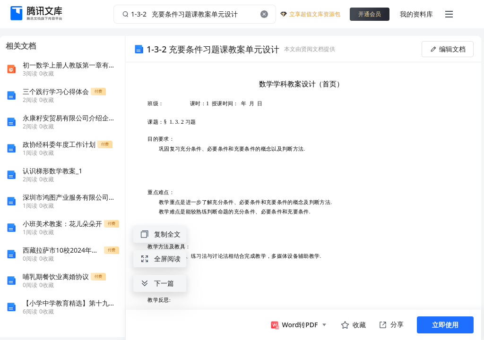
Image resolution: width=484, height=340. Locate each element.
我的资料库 (416, 13)
